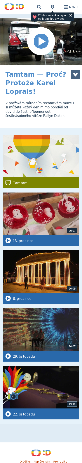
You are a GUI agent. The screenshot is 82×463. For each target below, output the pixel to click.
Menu (70, 7)
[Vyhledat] (39, 7)
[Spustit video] (41, 41)
